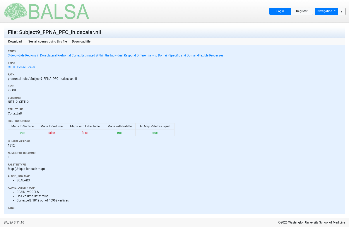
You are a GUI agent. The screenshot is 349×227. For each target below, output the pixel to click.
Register (302, 11)
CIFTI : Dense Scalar (21, 67)
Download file (81, 41)
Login (280, 11)
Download (15, 41)
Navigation (325, 11)
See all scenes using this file (47, 41)
